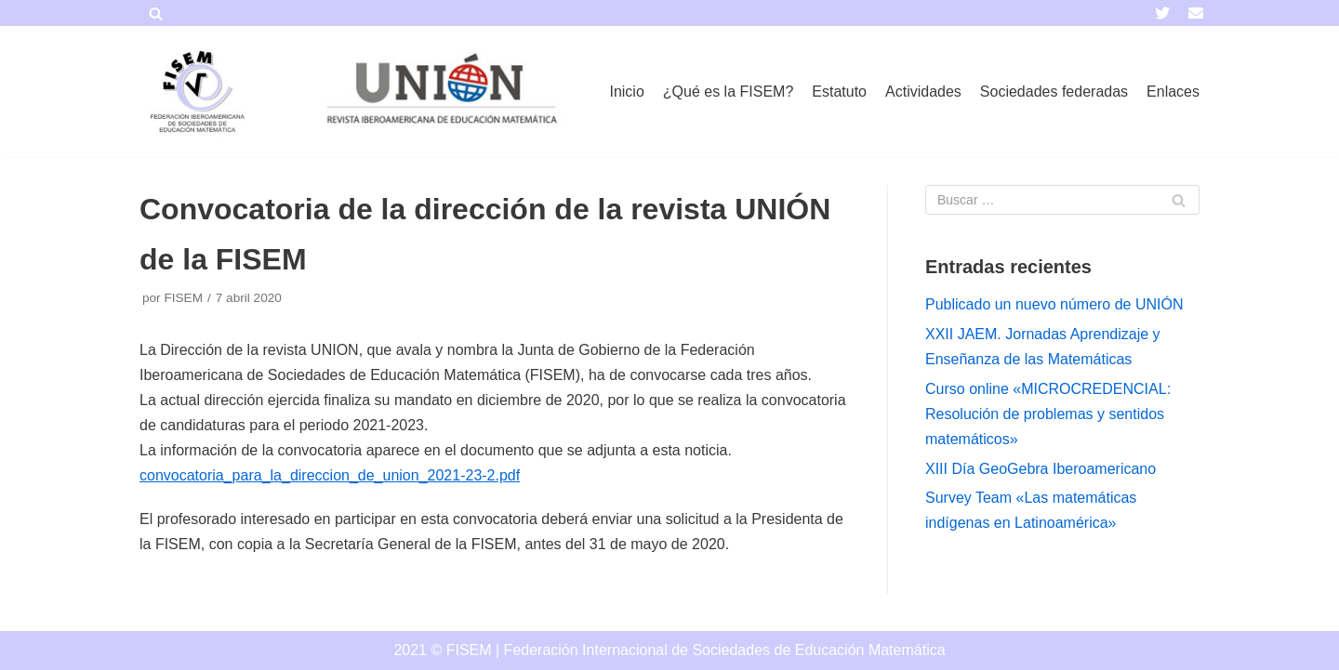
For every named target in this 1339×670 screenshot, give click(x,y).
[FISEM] (195, 91)
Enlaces (1173, 91)
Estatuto (839, 91)
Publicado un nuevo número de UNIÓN (1054, 304)
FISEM (183, 298)
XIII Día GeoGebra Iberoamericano (1040, 469)
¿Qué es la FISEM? (728, 91)
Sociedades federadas (1054, 91)
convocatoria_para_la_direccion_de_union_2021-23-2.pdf (329, 475)
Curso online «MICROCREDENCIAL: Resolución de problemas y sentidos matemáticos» (1048, 414)
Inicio (626, 91)
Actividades (923, 91)
